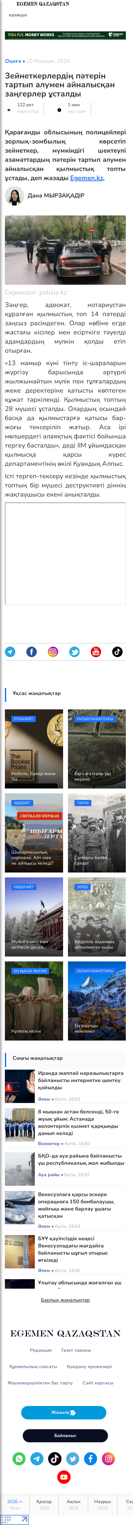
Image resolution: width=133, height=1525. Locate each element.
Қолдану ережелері (89, 1367)
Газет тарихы (76, 1350)
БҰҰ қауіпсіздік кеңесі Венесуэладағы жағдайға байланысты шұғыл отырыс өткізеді (73, 1249)
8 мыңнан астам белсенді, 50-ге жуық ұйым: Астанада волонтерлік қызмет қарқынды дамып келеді (78, 1122)
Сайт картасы (98, 1383)
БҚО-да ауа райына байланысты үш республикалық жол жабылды (81, 1159)
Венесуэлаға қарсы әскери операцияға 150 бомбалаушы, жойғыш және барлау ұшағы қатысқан (76, 1205)
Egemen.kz (86, 178)
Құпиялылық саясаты (33, 1367)
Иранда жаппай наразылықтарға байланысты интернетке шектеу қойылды (81, 1080)
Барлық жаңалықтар (65, 1300)
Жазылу (63, 1412)
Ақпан (73, 1505)
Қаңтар (44, 1505)
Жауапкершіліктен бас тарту (40, 1383)
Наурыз (102, 1505)
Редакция (41, 1350)
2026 (15, 1505)
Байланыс (65, 1435)
